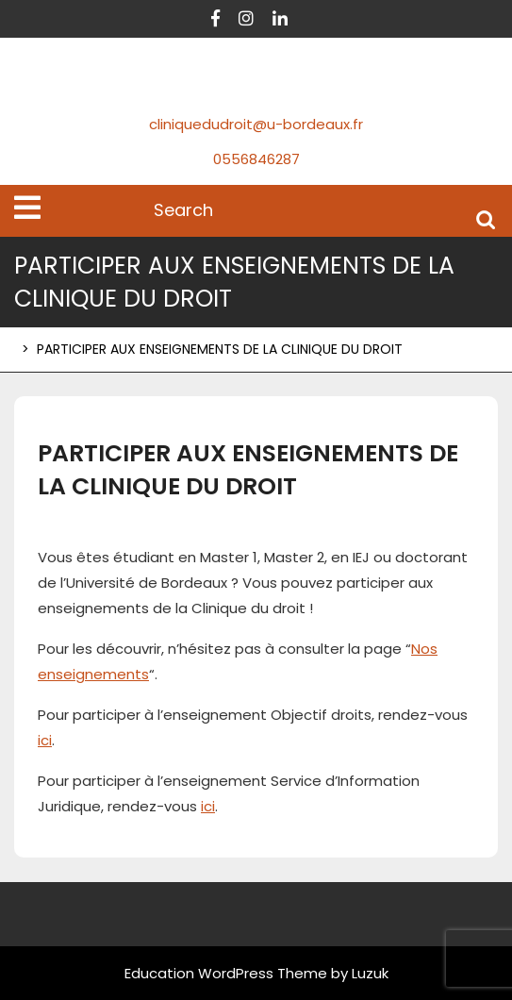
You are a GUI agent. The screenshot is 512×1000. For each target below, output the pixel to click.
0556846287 (256, 159)
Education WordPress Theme (225, 973)
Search (485, 218)
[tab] (27, 207)
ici (45, 740)
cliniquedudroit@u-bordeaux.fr (256, 124)
